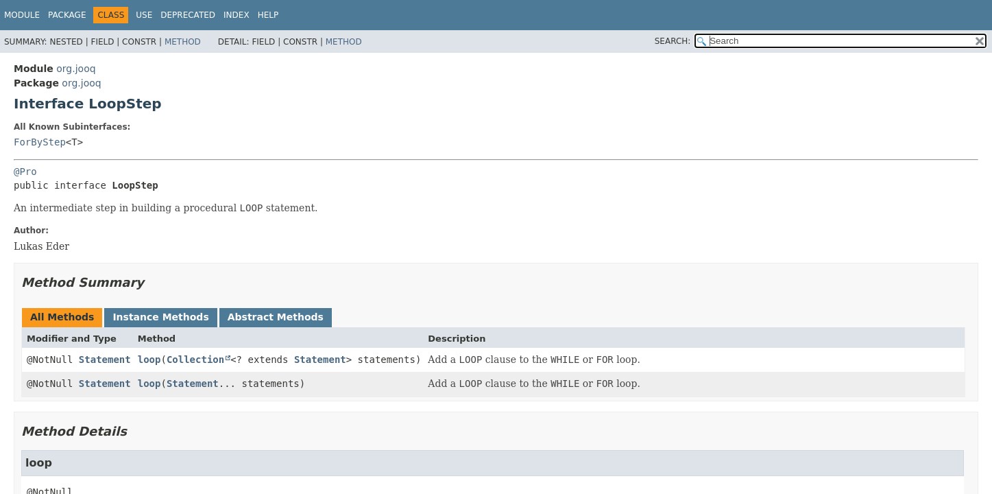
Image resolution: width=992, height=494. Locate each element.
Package (67, 15)
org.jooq (75, 68)
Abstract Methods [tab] (276, 316)
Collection (195, 359)
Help (268, 15)
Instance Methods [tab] (160, 316)
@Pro (25, 171)
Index (236, 15)
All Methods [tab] (62, 316)
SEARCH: (673, 41)
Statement (105, 359)
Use (144, 15)
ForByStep (40, 142)
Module (22, 15)
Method (183, 42)
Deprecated (187, 15)
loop (149, 359)
